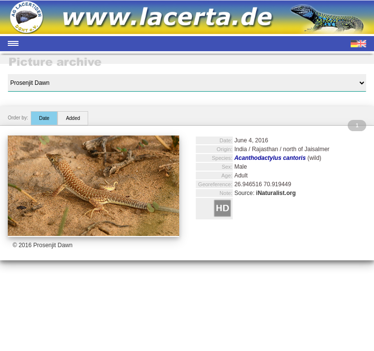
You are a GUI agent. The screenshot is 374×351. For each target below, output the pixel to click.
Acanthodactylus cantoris (270, 158)
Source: (265, 193)
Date (44, 118)
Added (73, 118)
